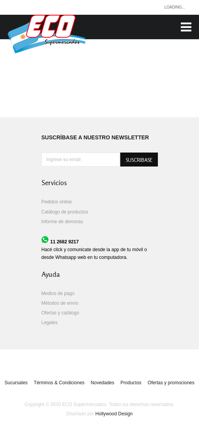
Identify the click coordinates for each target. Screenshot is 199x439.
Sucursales (16, 382)
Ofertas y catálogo (60, 313)
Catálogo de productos (65, 212)
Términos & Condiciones (59, 382)
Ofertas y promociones (171, 382)
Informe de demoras (62, 221)
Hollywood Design (114, 413)
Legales (50, 322)
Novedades (102, 382)
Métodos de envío (60, 303)
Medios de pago (58, 293)
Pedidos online (57, 202)
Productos (131, 382)
